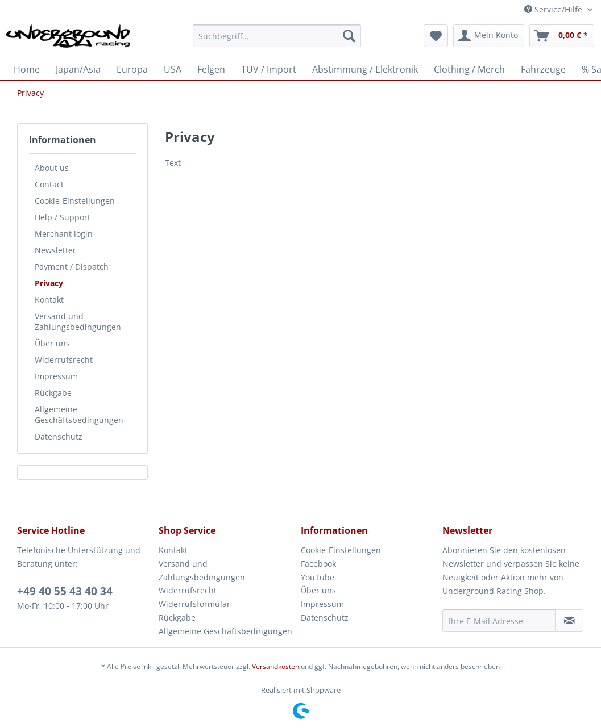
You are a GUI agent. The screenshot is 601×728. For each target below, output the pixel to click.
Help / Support (62, 217)
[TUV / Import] (268, 69)
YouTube (317, 577)
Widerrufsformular (194, 604)
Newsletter (55, 250)
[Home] (27, 69)
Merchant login (64, 233)
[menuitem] (277, 41)
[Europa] (132, 69)
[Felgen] (211, 69)
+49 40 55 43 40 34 (65, 591)
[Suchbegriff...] (277, 35)
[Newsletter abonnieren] (569, 620)
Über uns (52, 343)
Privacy (49, 283)
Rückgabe (53, 392)
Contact (49, 184)
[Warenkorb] (561, 35)
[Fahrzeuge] (543, 69)
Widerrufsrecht (64, 359)
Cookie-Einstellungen (75, 200)
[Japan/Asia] (78, 69)
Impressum (56, 376)
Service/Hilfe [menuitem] (554, 9)
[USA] (172, 69)
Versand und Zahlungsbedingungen (78, 321)
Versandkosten (275, 666)
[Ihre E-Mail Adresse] (499, 620)
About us (52, 167)
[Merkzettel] (436, 35)
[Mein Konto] (488, 35)
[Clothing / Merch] (469, 69)
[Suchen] (349, 35)
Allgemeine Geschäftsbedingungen (79, 414)
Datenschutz (58, 436)
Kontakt (49, 299)
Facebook (318, 563)
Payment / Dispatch (72, 266)
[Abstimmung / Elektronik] (365, 69)
